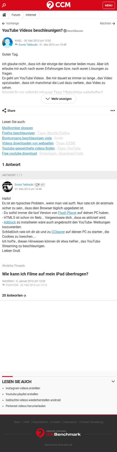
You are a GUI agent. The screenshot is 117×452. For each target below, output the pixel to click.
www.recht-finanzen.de (58, 444)
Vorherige (12, 23)
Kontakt (55, 422)
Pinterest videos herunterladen (26, 406)
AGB (26, 422)
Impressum (70, 422)
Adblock (10, 222)
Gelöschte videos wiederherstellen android (33, 400)
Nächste (105, 23)
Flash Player (67, 213)
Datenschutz (40, 422)
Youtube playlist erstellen (22, 394)
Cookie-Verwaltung (91, 422)
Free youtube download (19, 153)
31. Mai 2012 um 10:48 (52, 44)
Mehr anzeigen (61, 98)
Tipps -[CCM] (65, 143)
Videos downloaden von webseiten (28, 143)
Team (17, 422)
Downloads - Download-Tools (61, 153)
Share (11, 110)
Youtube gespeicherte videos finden (28, 148)
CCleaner (58, 232)
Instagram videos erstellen (23, 388)
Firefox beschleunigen (18, 133)
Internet (31, 15)
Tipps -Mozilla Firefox (53, 133)
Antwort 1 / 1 (12, 175)
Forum (16, 15)
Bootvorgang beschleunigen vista (27, 138)
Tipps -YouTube (68, 148)
